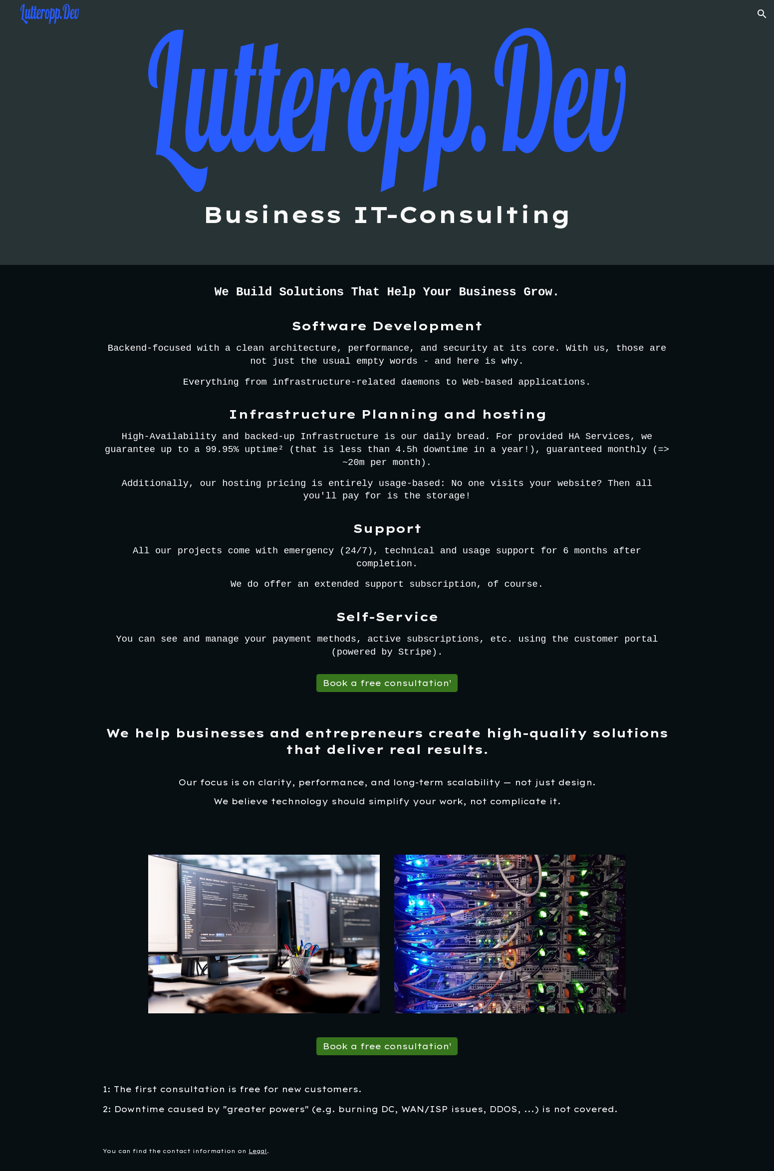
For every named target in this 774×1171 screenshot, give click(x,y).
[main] (387, 214)
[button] (762, 14)
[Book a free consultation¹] (387, 683)
